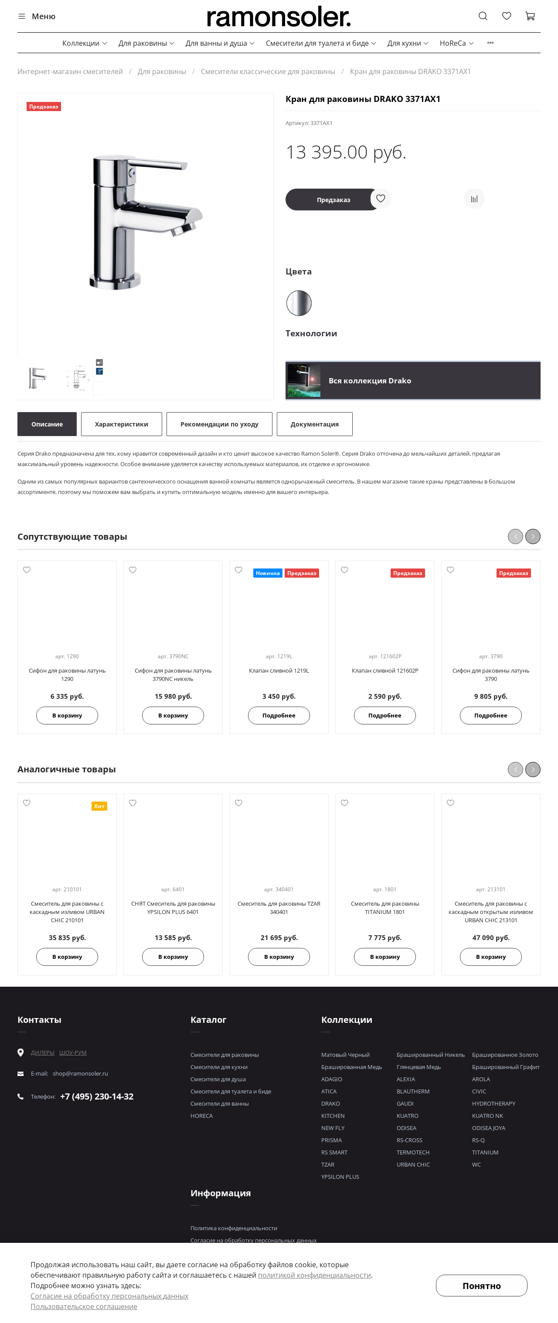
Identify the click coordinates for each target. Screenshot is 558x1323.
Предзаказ (333, 200)
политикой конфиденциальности (314, 1275)
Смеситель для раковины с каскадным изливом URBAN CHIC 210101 (67, 912)
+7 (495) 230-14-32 (96, 1096)
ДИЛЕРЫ (42, 1053)
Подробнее (279, 716)
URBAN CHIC (413, 1164)
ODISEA (406, 1128)
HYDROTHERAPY (493, 1103)
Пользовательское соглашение (84, 1306)
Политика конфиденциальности (234, 1228)
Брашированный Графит (506, 1067)
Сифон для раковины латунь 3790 (491, 675)
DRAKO (330, 1103)
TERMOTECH (413, 1152)
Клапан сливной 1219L (279, 671)
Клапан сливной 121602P (385, 671)
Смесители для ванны (220, 1103)
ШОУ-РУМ (73, 1052)
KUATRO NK (487, 1116)
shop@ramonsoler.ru (80, 1073)
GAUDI (405, 1103)
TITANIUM (485, 1152)
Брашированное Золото (505, 1055)
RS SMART (334, 1152)
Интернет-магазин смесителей (70, 71)
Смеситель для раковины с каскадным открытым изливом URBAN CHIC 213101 (491, 912)
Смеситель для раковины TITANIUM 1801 (385, 908)
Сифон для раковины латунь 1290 (67, 675)
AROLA (481, 1079)
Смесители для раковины (225, 1055)
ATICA (329, 1091)
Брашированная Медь (351, 1067)
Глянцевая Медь (419, 1067)
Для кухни (408, 43)
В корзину (67, 716)
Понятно (482, 1286)
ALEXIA (406, 1079)
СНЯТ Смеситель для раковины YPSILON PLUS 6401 (173, 908)
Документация (315, 424)
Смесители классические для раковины (268, 71)
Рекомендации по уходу (219, 424)
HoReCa (457, 43)
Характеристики (121, 424)
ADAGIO (331, 1079)
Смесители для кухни (219, 1067)
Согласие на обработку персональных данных (254, 1240)
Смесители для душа (218, 1079)
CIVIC (479, 1091)
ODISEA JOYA (488, 1128)
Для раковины (147, 43)
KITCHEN (333, 1116)
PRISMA (331, 1140)
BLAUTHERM (413, 1091)
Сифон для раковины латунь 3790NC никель (173, 675)
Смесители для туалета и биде (321, 43)
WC (476, 1164)
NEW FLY (332, 1128)
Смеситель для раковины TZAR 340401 (279, 908)
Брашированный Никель (431, 1055)
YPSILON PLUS (340, 1177)
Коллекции (85, 43)
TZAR (327, 1164)
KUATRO (407, 1116)
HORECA (202, 1116)
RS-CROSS (409, 1140)
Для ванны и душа (220, 43)
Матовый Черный (345, 1055)
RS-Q (478, 1140)
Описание (47, 424)
